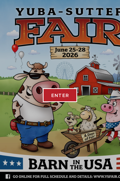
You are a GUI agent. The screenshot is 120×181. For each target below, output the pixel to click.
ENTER (60, 95)
